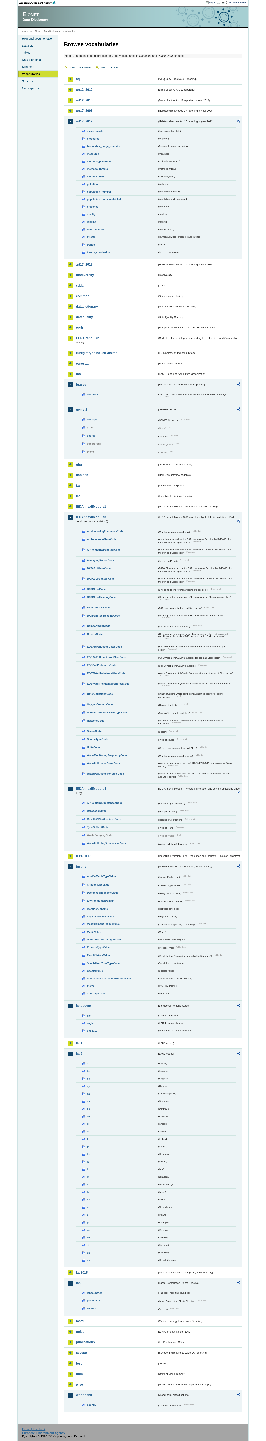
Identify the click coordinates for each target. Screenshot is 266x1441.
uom (79, 1374)
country (91, 1404)
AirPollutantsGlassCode (101, 539)
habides (82, 475)
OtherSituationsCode (100, 693)
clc (89, 1015)
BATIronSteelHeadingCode (103, 615)
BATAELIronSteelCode (101, 578)
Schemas (28, 66)
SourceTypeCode (97, 739)
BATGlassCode (96, 589)
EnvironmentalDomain (100, 900)
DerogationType (96, 810)
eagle (90, 1023)
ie (88, 1161)
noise (80, 1331)
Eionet (38, 31)
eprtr (79, 327)
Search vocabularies (80, 67)
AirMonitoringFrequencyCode (105, 531)
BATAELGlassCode (99, 568)
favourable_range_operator (103, 146)
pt (88, 1222)
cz (88, 1093)
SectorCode (94, 731)
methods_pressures (99, 161)
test (79, 1363)
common (82, 296)
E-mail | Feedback (33, 1429)
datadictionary (87, 306)
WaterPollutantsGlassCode (103, 763)
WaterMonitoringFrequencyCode (107, 755)
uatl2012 (92, 1030)
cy (88, 1086)
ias (78, 485)
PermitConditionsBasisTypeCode (107, 712)
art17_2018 (84, 264)
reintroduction (96, 229)
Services (27, 81)
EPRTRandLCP (87, 338)
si (88, 1245)
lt (88, 1176)
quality (91, 214)
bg (88, 1078)
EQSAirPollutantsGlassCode (104, 646)
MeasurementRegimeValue (103, 923)
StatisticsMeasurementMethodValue (109, 978)
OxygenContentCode (100, 704)
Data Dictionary (52, 31)
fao (78, 374)
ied (78, 496)
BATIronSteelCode (98, 607)
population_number (99, 191)
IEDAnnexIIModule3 (91, 517)
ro (88, 1230)
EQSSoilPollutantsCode (101, 665)
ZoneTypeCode (96, 993)
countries (93, 394)
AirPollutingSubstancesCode (104, 802)
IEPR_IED (83, 856)
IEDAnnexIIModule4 (91, 788)
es (88, 1131)
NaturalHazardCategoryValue (104, 939)
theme (91, 985)
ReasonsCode (95, 720)
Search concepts (109, 67)
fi (88, 1139)
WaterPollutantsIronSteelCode (105, 773)
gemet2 (81, 409)
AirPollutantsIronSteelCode (103, 549)
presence (92, 206)
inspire (81, 866)
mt (88, 1199)
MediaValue (94, 932)
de (88, 1101)
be (88, 1071)
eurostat (82, 363)
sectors (91, 1308)
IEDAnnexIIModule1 (91, 506)
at (88, 1063)
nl (88, 1207)
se (88, 1237)
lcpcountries (94, 1292)
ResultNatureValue (98, 955)
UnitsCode (93, 747)
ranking (91, 221)
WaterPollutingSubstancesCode (106, 843)
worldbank (84, 1395)
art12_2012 (84, 89)
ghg (79, 464)
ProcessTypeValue (98, 947)
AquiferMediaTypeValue (101, 876)
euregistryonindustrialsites (96, 353)
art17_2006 (84, 110)
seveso (81, 1352)
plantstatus (94, 1300)
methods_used (96, 176)
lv (88, 1192)
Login (212, 2)
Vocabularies (31, 74)
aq (78, 79)
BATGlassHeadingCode (101, 597)
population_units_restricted (104, 199)
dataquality (84, 317)
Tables (26, 52)
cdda (79, 285)
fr (88, 1146)
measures (93, 153)
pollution (92, 184)
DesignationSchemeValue (102, 892)
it (88, 1169)
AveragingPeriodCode (100, 560)
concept (92, 419)
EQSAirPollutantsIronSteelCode (106, 657)
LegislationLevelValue (100, 916)
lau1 (79, 1043)
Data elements (31, 59)
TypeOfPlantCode (97, 827)
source (91, 435)
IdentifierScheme (97, 908)
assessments (95, 131)
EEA (38, 3)
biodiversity (85, 275)
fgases (81, 384)
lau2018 (82, 1272)
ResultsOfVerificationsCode (104, 819)
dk (88, 1108)
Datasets (28, 45)
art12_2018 (84, 100)
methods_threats (97, 168)
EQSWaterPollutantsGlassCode (106, 673)
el (88, 1123)
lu (88, 1184)
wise (79, 1384)
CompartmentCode (98, 625)
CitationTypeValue (98, 884)
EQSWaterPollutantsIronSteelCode (108, 683)
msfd (80, 1321)
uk (88, 1260)
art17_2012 (84, 121)
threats (91, 236)
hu (88, 1154)
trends (91, 244)
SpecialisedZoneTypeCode (103, 963)
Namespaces (30, 88)
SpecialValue (95, 970)
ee (88, 1116)
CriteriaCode (95, 634)
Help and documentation (37, 38)
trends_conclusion (98, 252)
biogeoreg (93, 138)
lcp (78, 1283)
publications (85, 1342)
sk (88, 1252)
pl (88, 1214)
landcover (83, 1005)
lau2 (79, 1053)
